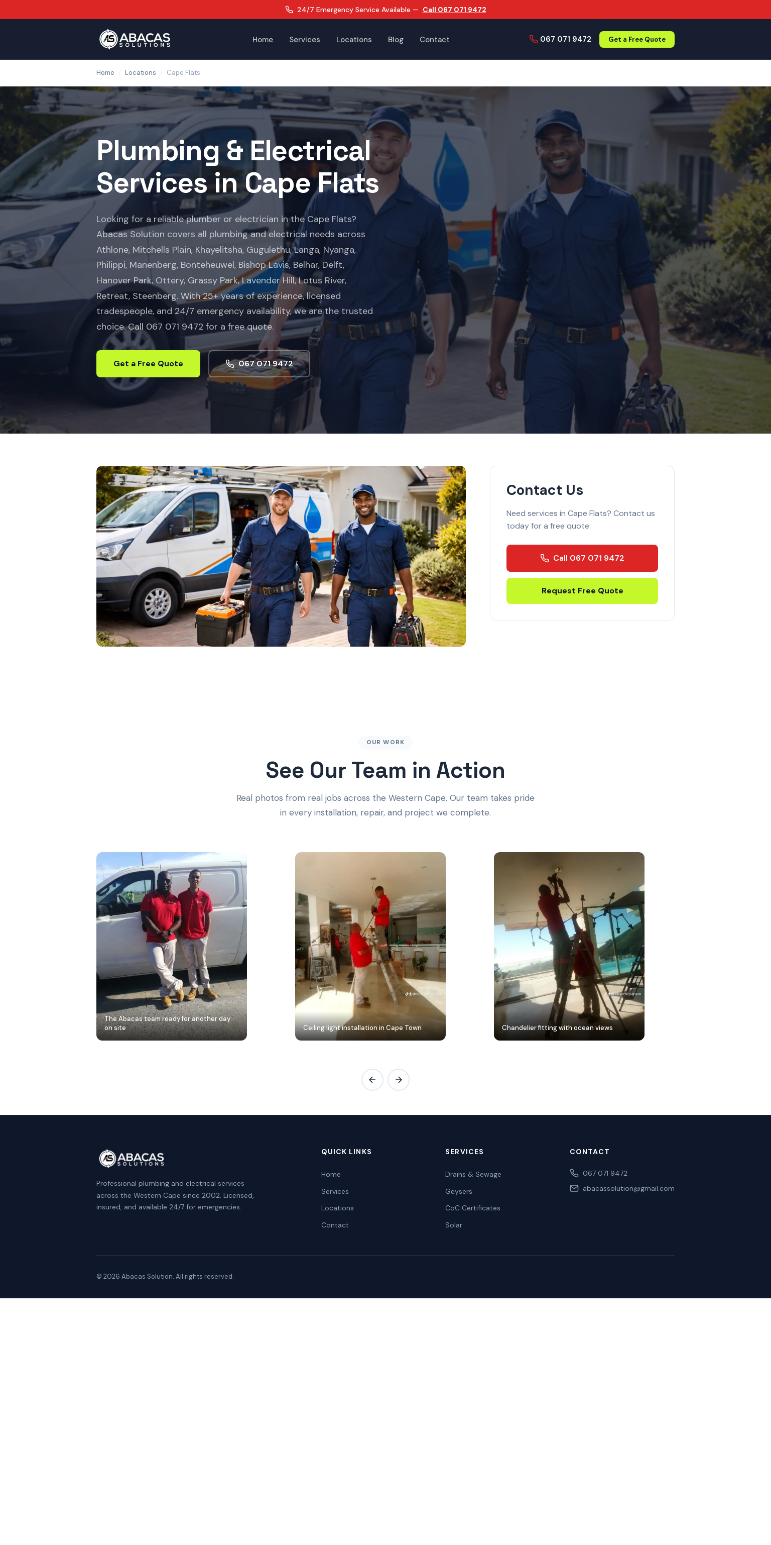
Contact (435, 40)
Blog (396, 40)
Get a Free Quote (637, 39)
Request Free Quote (582, 590)
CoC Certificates (472, 1207)
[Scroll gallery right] (399, 1080)
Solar (453, 1224)
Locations (354, 40)
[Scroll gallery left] (372, 1080)
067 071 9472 (560, 39)
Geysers (458, 1191)
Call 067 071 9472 (454, 9)
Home (262, 40)
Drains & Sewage (473, 1174)
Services (304, 40)
